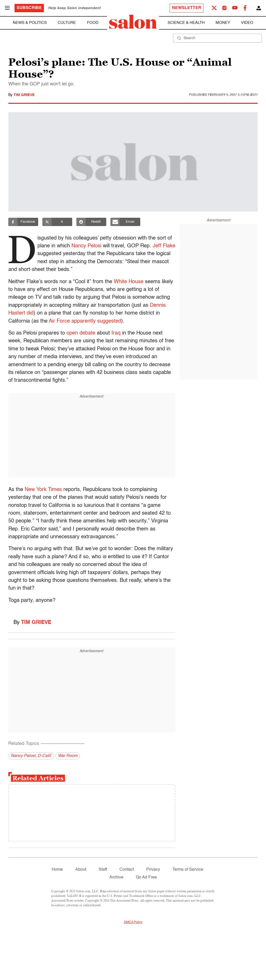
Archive (116, 877)
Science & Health (186, 23)
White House (128, 281)
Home (57, 870)
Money (223, 23)
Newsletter (186, 8)
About (80, 870)
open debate (80, 333)
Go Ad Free (146, 877)
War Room (67, 756)
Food (92, 23)
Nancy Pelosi (88, 246)
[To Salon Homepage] (133, 22)
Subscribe (29, 8)
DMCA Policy (133, 922)
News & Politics (30, 23)
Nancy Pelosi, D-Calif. (31, 756)
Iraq (116, 333)
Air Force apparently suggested (85, 321)
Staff (103, 870)
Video (247, 23)
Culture (67, 23)
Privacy (153, 870)
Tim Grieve (24, 95)
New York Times (43, 489)
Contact (126, 870)
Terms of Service (187, 870)
